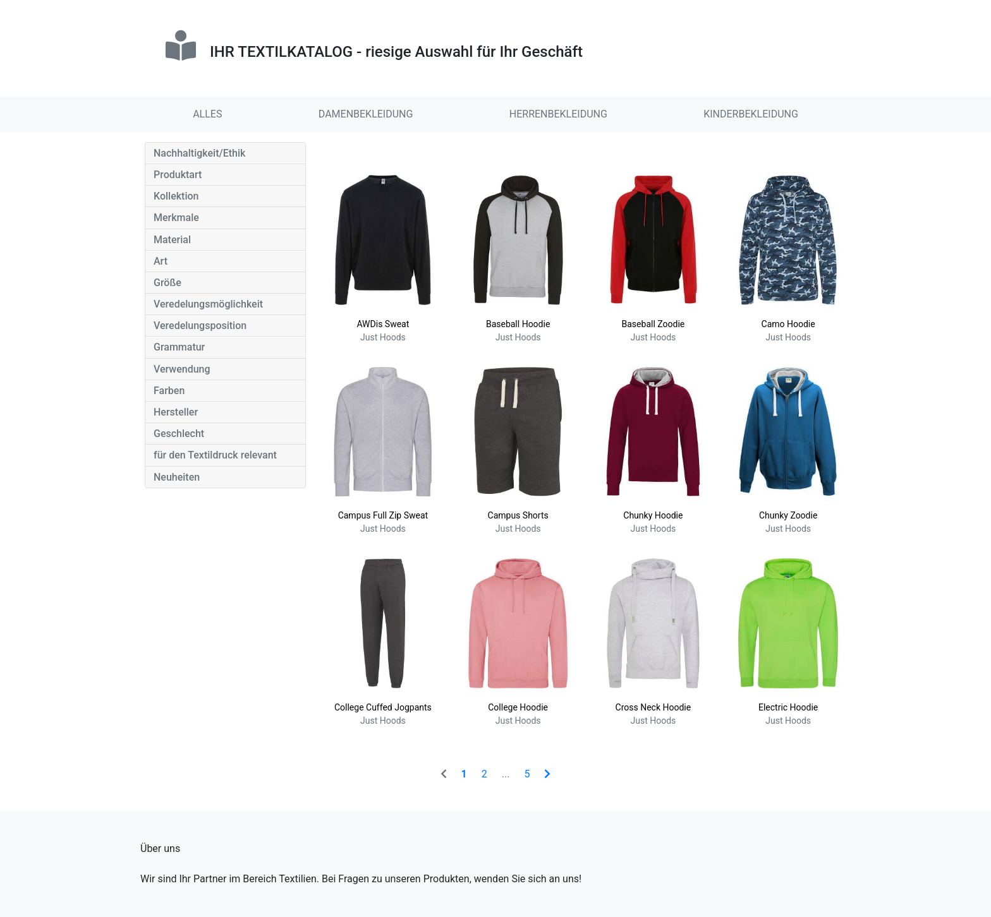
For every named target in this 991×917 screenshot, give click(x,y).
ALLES (207, 114)
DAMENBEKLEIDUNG (366, 114)
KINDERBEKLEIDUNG (750, 114)
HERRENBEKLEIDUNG (558, 114)
